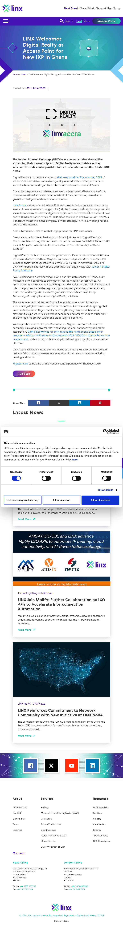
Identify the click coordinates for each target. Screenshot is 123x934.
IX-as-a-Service (48, 841)
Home (16, 74)
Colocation (46, 818)
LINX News (29, 491)
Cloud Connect (48, 830)
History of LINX (20, 807)
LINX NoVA (24, 703)
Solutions (97, 813)
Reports (97, 830)
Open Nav (6, 19)
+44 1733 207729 (25, 889)
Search (66, 21)
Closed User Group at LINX (54, 835)
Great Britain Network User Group (100, 8)
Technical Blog (100, 835)
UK (19, 491)
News (23, 74)
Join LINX (17, 813)
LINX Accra (19, 205)
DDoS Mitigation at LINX (53, 847)
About (17, 799)
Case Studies (99, 824)
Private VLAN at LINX (51, 824)
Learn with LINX (101, 807)
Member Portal (106, 21)
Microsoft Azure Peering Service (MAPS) (60, 813)
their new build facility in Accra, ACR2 (79, 177)
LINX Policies (19, 818)
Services (47, 799)
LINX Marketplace (101, 841)
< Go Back (24, 373)
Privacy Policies (61, 921)
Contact (19, 853)
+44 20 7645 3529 (76, 889)
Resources (100, 799)
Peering (44, 807)
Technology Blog (27, 593)
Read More (24, 519)
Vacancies (17, 830)
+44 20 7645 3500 (79, 886)
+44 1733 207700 (28, 886)
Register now (20, 363)
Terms (15, 824)
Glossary (97, 818)
